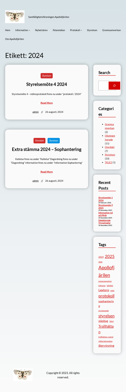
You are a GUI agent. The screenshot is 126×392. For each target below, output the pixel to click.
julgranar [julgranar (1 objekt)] (102, 286)
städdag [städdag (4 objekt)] (103, 321)
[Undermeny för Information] (29, 30)
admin (36, 111)
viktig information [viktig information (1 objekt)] (105, 341)
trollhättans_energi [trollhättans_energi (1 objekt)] (105, 337)
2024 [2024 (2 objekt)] (101, 257)
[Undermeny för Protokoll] (81, 30)
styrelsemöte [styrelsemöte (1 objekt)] (103, 311)
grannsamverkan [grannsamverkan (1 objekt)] (105, 281)
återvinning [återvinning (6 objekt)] (106, 345)
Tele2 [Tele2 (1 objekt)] (111, 321)
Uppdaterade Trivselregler (104, 221)
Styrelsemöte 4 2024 (46, 84)
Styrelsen (46, 75)
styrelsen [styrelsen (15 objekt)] (106, 315)
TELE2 (108, 162)
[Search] (114, 86)
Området (39, 140)
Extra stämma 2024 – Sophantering (46, 149)
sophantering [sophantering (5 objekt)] (106, 303)
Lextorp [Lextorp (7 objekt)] (103, 290)
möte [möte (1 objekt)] (112, 290)
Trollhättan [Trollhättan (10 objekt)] (106, 329)
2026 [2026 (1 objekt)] (100, 262)
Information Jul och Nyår (105, 214)
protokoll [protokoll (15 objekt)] (106, 296)
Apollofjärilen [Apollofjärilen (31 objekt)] (106, 271)
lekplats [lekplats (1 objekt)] (110, 286)
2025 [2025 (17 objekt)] (110, 256)
